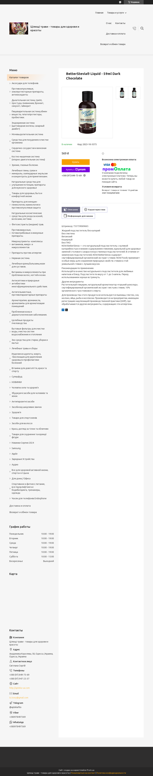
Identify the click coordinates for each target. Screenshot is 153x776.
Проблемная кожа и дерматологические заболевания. (29, 313)
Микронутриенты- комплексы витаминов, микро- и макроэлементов (27, 244)
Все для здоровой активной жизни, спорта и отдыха (30, 471)
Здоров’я (16, 412)
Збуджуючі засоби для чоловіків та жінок (30, 394)
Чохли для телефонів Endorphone (29, 498)
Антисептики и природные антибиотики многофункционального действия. (29, 283)
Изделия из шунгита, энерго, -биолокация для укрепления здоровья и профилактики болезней (27, 358)
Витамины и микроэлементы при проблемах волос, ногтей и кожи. (29, 273)
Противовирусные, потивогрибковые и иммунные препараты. (27, 233)
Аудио (15, 464)
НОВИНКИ (17, 382)
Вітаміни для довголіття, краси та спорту (29, 369)
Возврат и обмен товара (112, 44)
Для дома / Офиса (21, 478)
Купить (75, 162)
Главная (99, 12)
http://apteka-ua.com (19, 688)
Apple (14, 453)
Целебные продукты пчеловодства (22, 321)
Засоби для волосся (22, 423)
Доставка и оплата (115, 33)
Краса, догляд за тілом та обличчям (30, 429)
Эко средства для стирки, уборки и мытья (30, 341)
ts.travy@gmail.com (18, 697)
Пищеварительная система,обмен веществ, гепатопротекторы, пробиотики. (29, 114)
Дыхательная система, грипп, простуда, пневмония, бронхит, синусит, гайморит (28, 103)
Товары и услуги (115, 12)
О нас (109, 23)
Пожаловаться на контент (83, 773)
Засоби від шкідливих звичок (27, 407)
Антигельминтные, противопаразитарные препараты (29, 293)
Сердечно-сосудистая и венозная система (29, 149)
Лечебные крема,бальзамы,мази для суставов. (28, 265)
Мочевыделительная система (27, 134)
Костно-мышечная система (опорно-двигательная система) (28, 158)
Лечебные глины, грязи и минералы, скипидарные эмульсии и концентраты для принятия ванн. (30, 173)
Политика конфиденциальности (111, 773)
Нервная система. (21, 258)
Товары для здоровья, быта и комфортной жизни (27, 194)
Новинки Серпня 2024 (23, 443)
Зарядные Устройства (23, 459)
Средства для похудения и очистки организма (30, 141)
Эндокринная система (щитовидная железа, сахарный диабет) (28, 126)
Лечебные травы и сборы (24, 348)
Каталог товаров (19, 77)
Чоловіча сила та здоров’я (25, 387)
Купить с (75, 169)
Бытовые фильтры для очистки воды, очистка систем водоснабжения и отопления (28, 331)
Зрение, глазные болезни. (25, 165)
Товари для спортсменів (24, 418)
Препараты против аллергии (26, 253)
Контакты (120, 23)
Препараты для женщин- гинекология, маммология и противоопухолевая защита (26, 204)
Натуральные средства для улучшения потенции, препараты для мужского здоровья (29, 185)
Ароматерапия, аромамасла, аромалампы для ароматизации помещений (28, 303)
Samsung (16, 448)
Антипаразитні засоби (23, 401)
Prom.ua (90, 770)
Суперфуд (17, 376)
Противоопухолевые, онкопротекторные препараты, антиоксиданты (28, 91)
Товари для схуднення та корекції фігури (29, 436)
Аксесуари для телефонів (25, 83)
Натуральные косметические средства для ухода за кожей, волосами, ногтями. (27, 216)
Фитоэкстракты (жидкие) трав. (28, 224)
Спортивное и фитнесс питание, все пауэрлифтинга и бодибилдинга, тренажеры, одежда (28, 488)
